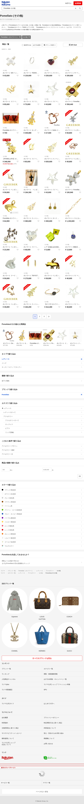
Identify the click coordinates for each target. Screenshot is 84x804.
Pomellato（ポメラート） (11, 37)
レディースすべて (42, 412)
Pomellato (42, 394)
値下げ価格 (42, 381)
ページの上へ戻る (42, 791)
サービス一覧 (5, 783)
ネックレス (43, 424)
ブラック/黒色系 (42, 490)
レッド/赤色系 (42, 530)
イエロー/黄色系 (42, 522)
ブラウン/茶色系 (42, 502)
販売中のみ (26, 45)
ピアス (43, 428)
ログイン (68, 3)
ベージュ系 (42, 506)
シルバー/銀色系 (42, 538)
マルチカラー (42, 546)
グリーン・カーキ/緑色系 (42, 510)
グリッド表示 (49, 45)
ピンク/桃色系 (42, 526)
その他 (26, 37)
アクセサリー (42, 416)
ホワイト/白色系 (42, 494)
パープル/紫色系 (42, 518)
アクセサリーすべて (43, 420)
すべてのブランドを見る (42, 658)
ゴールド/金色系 (42, 542)
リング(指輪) (43, 432)
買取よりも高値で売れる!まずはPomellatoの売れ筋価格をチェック (42, 562)
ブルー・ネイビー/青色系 (42, 514)
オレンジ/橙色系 (42, 534)
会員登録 (78, 3)
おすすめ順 (37, 45)
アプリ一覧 (46, 783)
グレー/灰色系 (42, 498)
